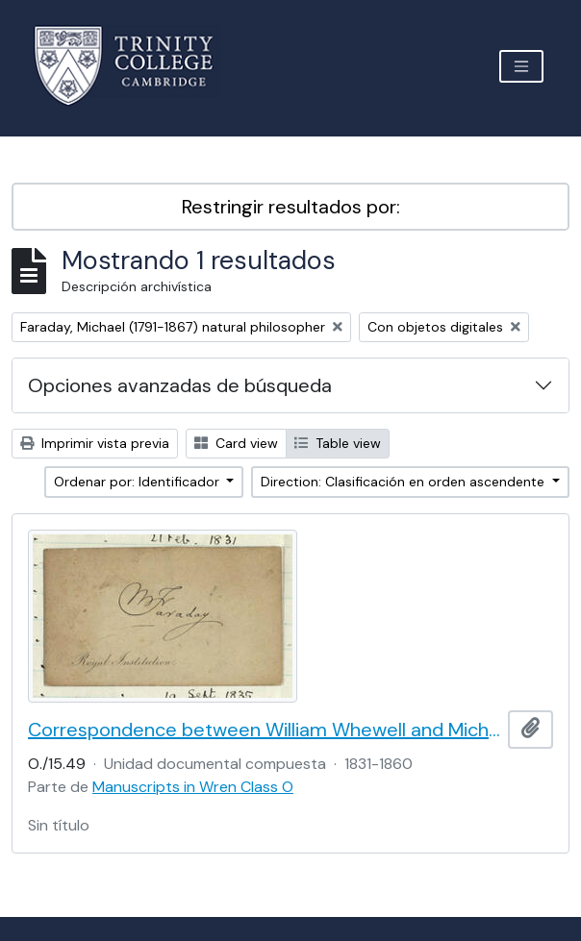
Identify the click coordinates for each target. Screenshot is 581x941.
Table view (337, 443)
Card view (236, 443)
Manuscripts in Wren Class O (192, 787)
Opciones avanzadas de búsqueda (180, 385)
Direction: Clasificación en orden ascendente (404, 481)
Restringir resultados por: (291, 206)
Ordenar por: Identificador (138, 481)
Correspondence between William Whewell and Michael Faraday (264, 729)
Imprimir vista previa (94, 443)
